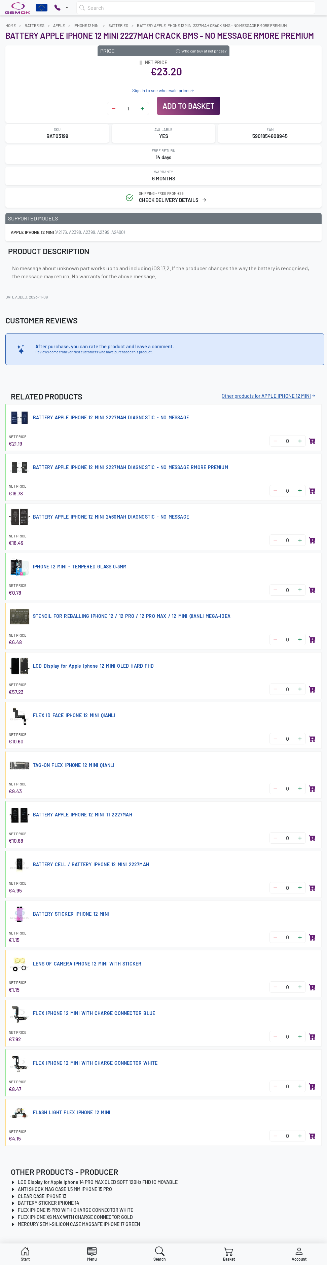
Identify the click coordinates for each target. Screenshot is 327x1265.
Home (10, 25)
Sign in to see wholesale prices (163, 90)
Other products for (269, 396)
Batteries (34, 25)
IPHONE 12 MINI (87, 25)
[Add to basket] (312, 440)
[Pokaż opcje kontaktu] (61, 7)
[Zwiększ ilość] (142, 108)
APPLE (59, 25)
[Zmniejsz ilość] (113, 108)
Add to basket (188, 105)
